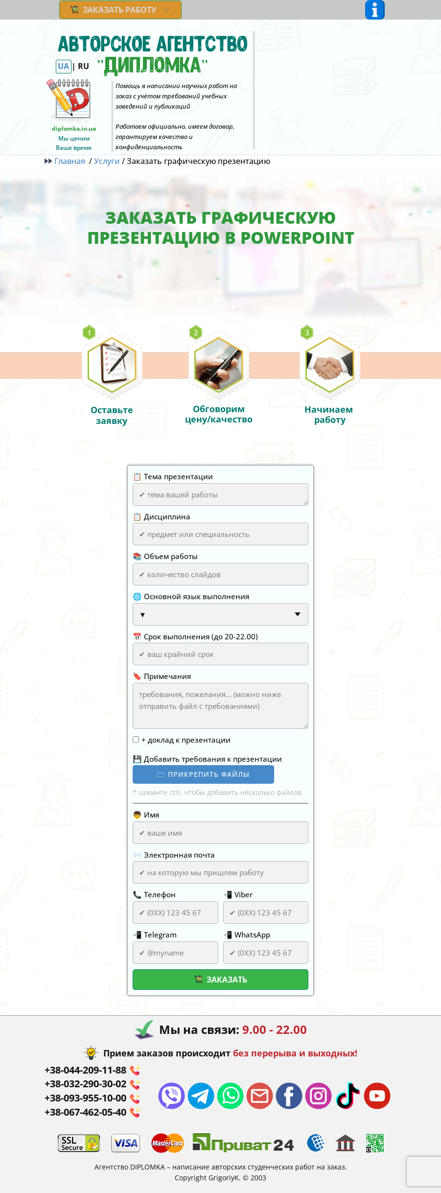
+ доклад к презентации (186, 740)
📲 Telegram (155, 934)
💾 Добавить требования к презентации (207, 759)
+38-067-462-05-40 (92, 1112)
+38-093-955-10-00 (92, 1098)
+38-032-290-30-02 (92, 1084)
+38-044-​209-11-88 (92, 1070)
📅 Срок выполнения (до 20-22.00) (195, 636)
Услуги (107, 161)
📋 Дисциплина (161, 516)
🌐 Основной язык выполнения (191, 596)
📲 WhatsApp (246, 934)
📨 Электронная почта (174, 855)
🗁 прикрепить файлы (203, 774)
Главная (67, 161)
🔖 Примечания (162, 676)
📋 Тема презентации (173, 476)
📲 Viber (238, 894)
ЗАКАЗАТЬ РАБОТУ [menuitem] (113, 9)
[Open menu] (375, 10)
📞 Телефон (154, 894)
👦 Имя (146, 814)
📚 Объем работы (165, 556)
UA (63, 66)
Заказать (220, 979)
